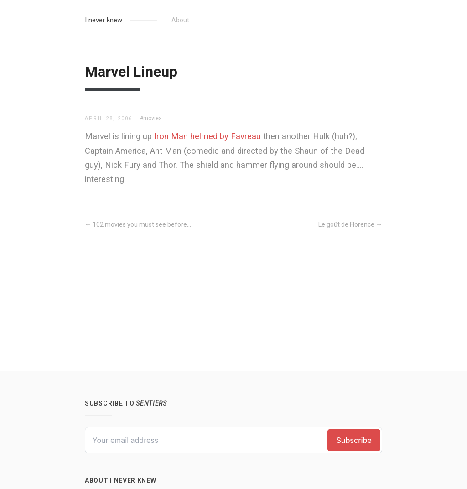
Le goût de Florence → (350, 224)
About (180, 20)
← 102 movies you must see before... (138, 224)
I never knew (103, 20)
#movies (151, 118)
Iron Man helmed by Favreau (207, 136)
